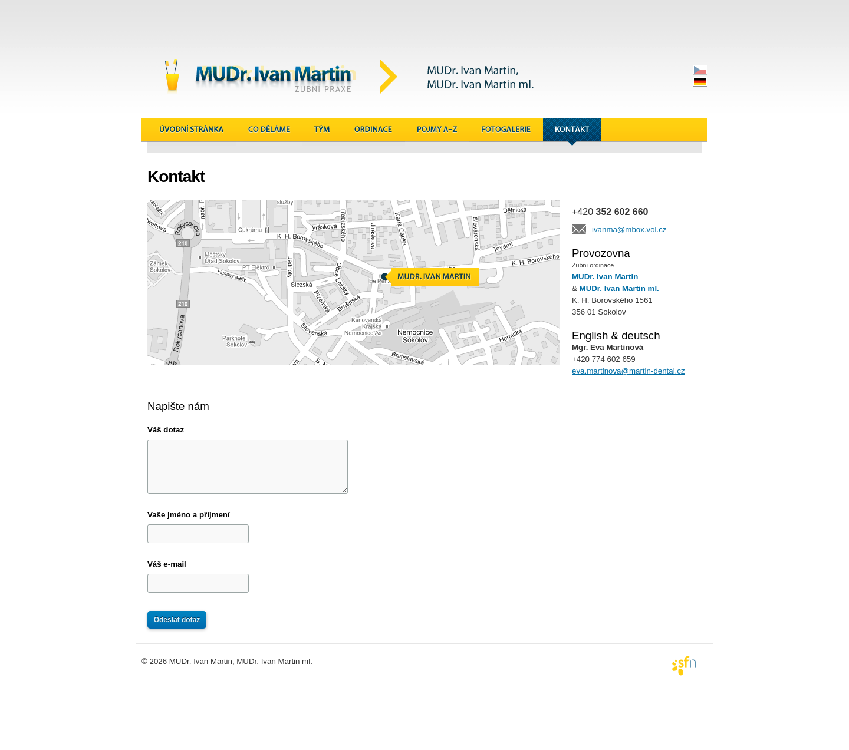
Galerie (506, 132)
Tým (322, 132)
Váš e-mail (166, 564)
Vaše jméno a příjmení (188, 514)
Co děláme (269, 132)
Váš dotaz (165, 429)
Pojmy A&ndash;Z (437, 132)
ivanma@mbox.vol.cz (629, 229)
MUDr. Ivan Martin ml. (619, 288)
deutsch (700, 82)
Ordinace (374, 132)
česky (700, 70)
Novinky (630, 132)
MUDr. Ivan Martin (605, 276)
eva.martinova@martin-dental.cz (628, 370)
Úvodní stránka (191, 132)
